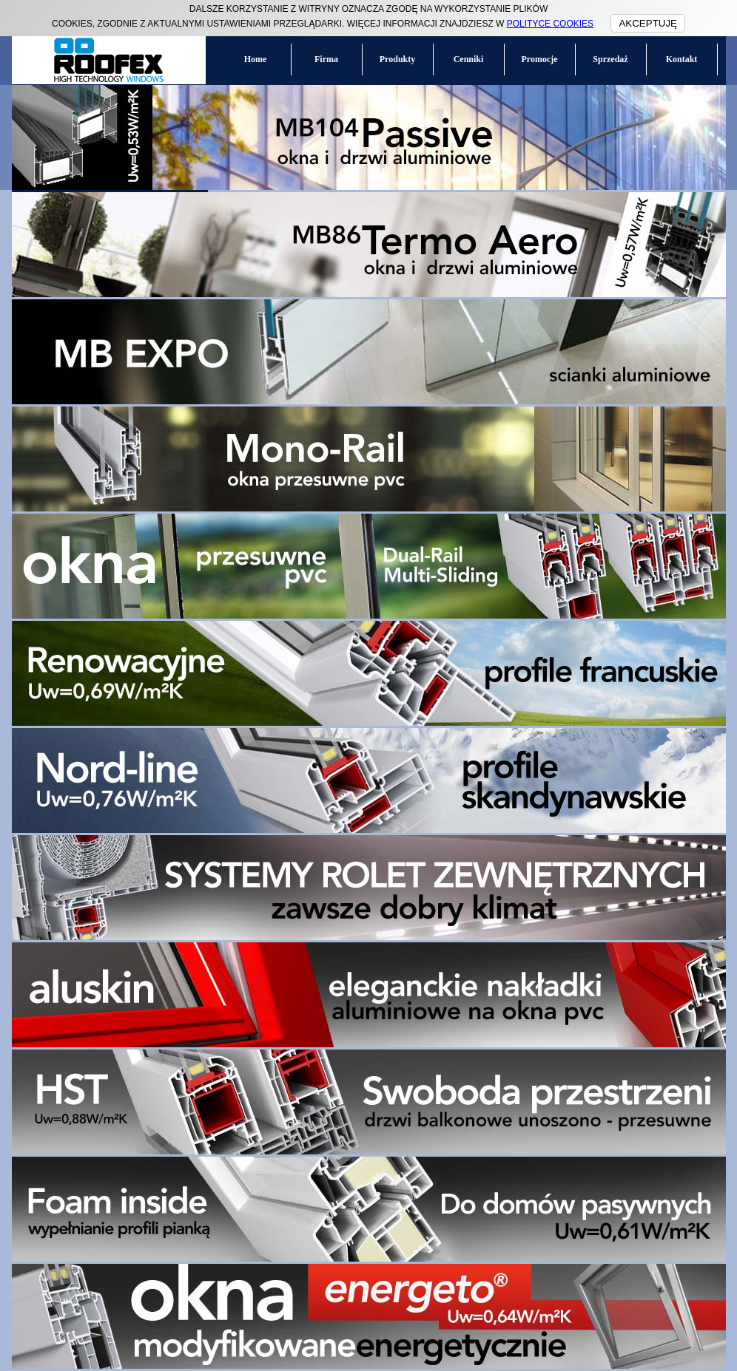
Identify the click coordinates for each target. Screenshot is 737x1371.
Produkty (397, 59)
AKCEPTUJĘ (648, 23)
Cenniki (469, 59)
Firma (326, 59)
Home (255, 59)
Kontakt (682, 59)
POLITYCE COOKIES (550, 23)
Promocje (539, 59)
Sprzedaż (610, 59)
